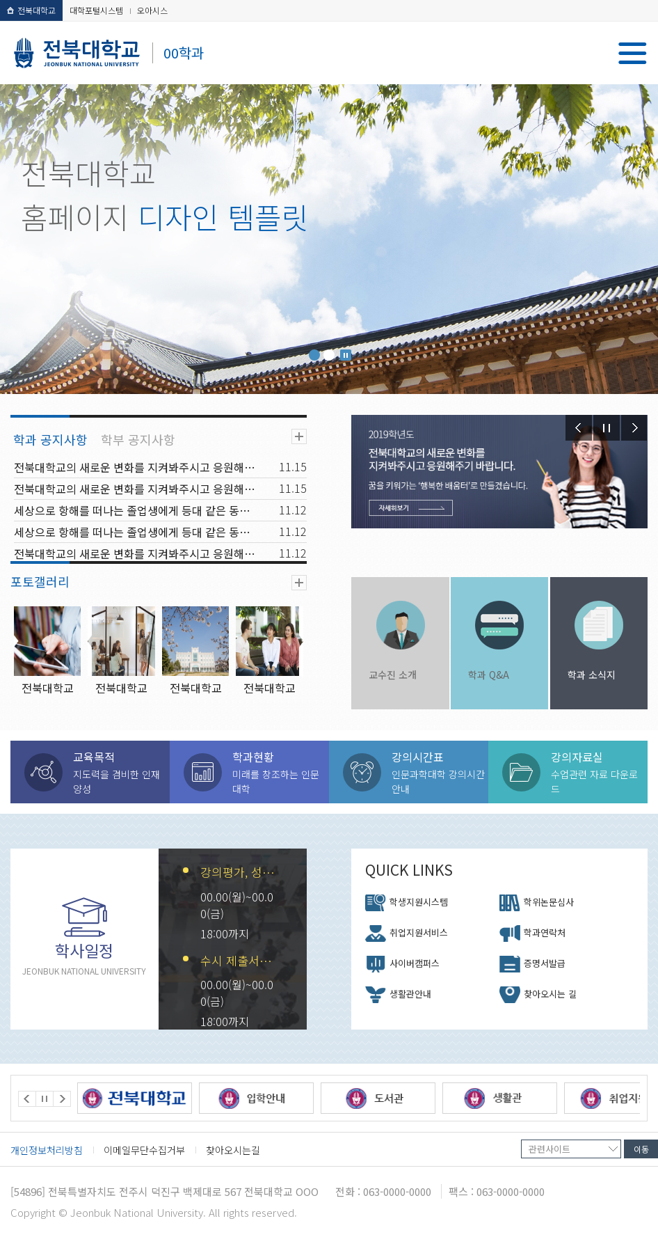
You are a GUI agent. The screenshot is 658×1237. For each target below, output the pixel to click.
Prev (578, 428)
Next (634, 428)
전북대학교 (31, 10)
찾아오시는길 (233, 1150)
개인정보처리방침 (46, 1150)
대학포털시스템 (96, 10)
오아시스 (152, 10)
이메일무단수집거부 (144, 1150)
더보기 (299, 436)
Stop (345, 355)
